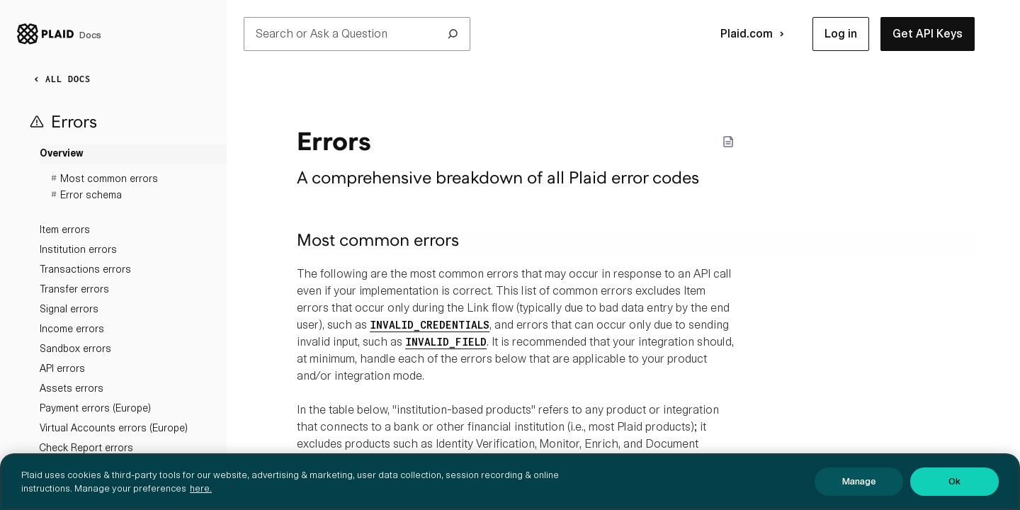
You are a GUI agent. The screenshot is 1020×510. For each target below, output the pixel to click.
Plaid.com (755, 34)
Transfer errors (74, 289)
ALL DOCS (59, 79)
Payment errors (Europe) (95, 408)
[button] (840, 34)
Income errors (72, 328)
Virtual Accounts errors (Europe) (114, 428)
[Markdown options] (728, 141)
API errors (62, 368)
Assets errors (71, 388)
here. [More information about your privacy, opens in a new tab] (201, 498)
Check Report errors (86, 447)
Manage (859, 492)
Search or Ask (357, 34)
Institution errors (78, 249)
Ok (954, 492)
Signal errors (69, 308)
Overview (62, 154)
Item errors (65, 229)
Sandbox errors (75, 348)
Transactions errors (85, 269)
